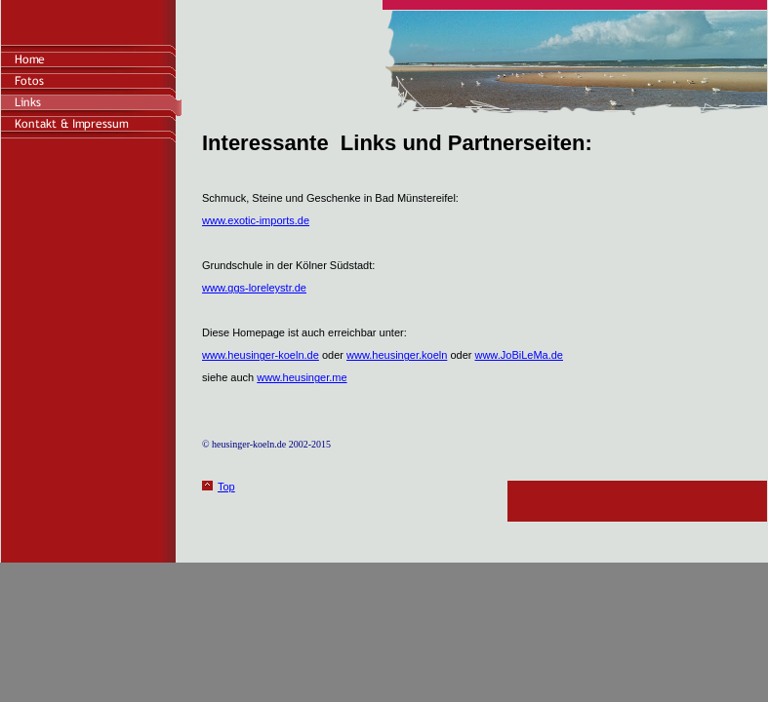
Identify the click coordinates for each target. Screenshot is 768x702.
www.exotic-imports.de (255, 220)
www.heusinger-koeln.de (260, 355)
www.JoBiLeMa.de (518, 355)
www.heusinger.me (301, 377)
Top (226, 486)
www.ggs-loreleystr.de (254, 287)
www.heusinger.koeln (396, 355)
